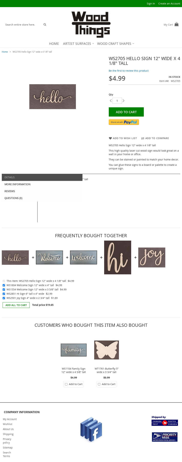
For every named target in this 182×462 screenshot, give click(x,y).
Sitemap (8, 447)
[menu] (91, 43)
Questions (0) (13, 198)
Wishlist (7, 424)
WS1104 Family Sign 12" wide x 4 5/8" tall (73, 370)
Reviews (9, 191)
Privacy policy (7, 440)
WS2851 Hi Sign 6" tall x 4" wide (25, 293)
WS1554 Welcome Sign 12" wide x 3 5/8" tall (32, 289)
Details (9, 177)
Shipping (8, 434)
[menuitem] (54, 43)
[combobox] (22, 24)
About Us (8, 429)
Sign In (151, 3)
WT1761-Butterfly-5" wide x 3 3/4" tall (107, 370)
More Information (17, 184)
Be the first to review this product (129, 70)
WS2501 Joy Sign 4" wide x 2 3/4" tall (28, 298)
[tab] (20, 177)
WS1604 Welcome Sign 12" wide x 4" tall (30, 285)
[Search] (45, 24)
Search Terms (7, 454)
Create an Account (169, 3)
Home (5, 51)
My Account (10, 419)
